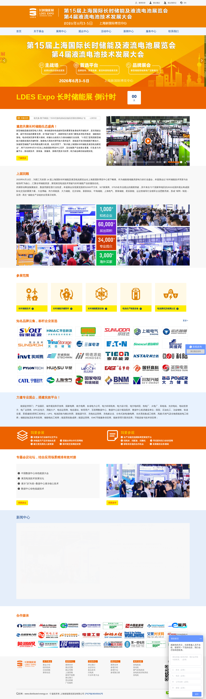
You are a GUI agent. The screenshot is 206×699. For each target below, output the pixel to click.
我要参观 (127, 432)
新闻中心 (128, 31)
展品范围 (69, 667)
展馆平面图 (70, 675)
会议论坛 (91, 667)
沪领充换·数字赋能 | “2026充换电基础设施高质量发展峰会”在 (60, 118)
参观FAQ (114, 670)
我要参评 (112, 503)
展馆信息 (46, 672)
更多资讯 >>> (114, 583)
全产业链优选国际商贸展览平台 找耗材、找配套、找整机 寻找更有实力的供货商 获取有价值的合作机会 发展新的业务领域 (147, 440)
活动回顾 (46, 670)
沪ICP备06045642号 (94, 694)
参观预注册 (115, 672)
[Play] (148, 141)
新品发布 (91, 670)
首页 (18, 31)
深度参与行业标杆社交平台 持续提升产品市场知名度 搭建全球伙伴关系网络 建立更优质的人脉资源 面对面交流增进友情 (57, 440)
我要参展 (37, 432)
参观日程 (114, 667)
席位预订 (91, 665)
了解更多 (22, 158)
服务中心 (151, 31)
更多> (185, 320)
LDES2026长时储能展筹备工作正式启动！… (46, 533)
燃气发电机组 (138, 670)
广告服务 (69, 683)
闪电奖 (91, 672)
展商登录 (69, 665)
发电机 (136, 675)
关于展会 (39, 31)
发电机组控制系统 (140, 672)
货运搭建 (69, 680)
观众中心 (84, 31)
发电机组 (137, 665)
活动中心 (106, 31)
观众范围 (69, 670)
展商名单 (114, 665)
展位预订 (69, 678)
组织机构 (46, 667)
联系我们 (173, 31)
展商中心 (61, 31)
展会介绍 (46, 665)
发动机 (136, 667)
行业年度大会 (93, 675)
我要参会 (22, 503)
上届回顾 (69, 672)
